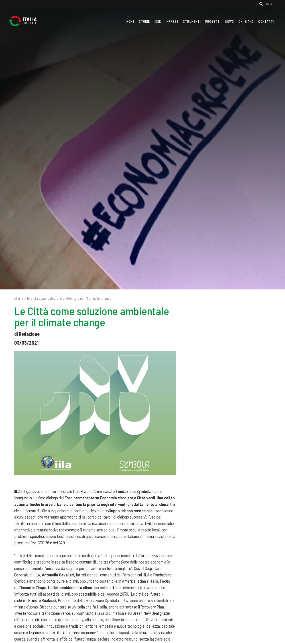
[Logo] (25, 21)
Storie (18, 298)
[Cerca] (267, 4)
